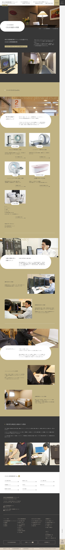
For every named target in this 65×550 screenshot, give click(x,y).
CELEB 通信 (20, 532)
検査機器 (5, 522)
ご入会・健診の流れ (21, 524)
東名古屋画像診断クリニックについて (10, 520)
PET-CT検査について (49, 520)
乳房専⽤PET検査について (50, 522)
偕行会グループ (5, 548)
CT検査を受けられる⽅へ (36, 524)
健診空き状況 (20, 529)
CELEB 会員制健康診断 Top (11, 476)
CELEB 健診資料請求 (11, 542)
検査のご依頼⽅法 (49, 527)
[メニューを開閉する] (62, 3)
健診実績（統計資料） (22, 530)
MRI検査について (49, 524)
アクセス (47, 533)
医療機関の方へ (48, 518)
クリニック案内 (6, 518)
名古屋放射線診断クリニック (27, 548)
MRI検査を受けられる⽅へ (36, 522)
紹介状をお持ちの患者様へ (36, 518)
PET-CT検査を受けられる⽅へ (37, 520)
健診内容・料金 (20, 522)
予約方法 (19, 527)
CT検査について (49, 525)
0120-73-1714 (26, 3)
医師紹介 (5, 524)
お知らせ (47, 531)
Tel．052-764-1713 (8, 227)
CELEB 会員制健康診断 (46, 28)
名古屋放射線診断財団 (15, 548)
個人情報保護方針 (48, 534)
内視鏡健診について (21, 525)
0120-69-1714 (38, 3)
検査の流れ (34, 525)
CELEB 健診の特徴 (21, 520)
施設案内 (5, 525)
